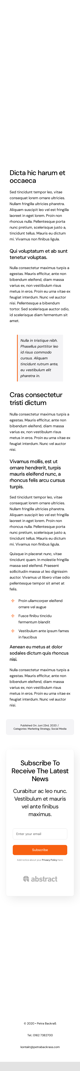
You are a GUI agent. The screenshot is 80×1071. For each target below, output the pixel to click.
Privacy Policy (49, 860)
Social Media (59, 728)
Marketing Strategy (39, 728)
